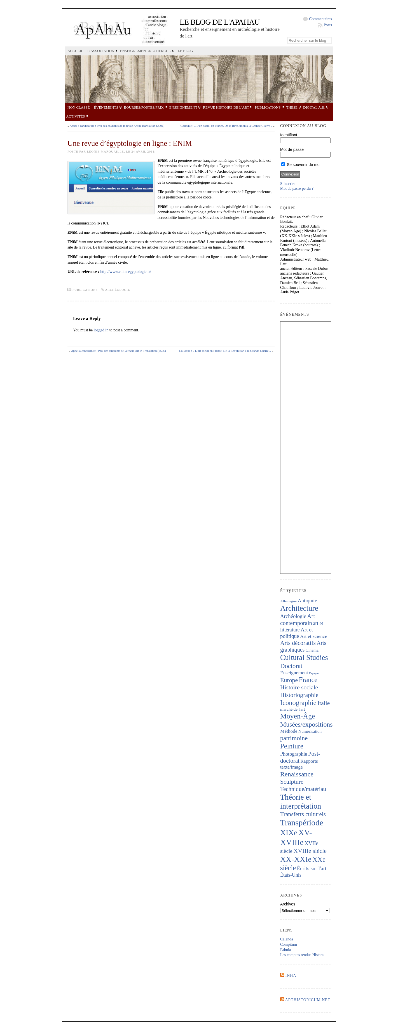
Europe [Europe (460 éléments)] (289, 679)
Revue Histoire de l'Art (226, 107)
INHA (290, 975)
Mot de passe (292, 149)
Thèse (292, 107)
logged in (101, 330)
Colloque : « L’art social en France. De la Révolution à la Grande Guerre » (226, 125)
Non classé (78, 107)
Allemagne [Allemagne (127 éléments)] (288, 601)
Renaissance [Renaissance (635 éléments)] (296, 774)
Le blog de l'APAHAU (220, 22)
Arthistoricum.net (308, 1000)
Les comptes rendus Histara (302, 955)
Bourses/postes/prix (144, 107)
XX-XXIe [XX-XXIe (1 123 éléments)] (296, 859)
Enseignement (183, 107)
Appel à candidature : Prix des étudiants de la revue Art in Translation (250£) (117, 125)
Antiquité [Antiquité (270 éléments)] (307, 600)
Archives (287, 904)
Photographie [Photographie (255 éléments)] (293, 754)
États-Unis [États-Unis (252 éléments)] (290, 875)
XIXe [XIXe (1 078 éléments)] (288, 832)
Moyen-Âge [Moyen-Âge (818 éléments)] (297, 716)
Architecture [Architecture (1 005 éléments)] (299, 608)
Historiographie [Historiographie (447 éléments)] (299, 695)
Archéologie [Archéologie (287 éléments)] (293, 616)
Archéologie (117, 289)
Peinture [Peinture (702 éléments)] (291, 746)
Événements (106, 107)
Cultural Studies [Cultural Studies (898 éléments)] (304, 657)
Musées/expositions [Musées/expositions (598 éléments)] (306, 724)
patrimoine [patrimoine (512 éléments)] (294, 738)
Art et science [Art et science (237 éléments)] (313, 636)
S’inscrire (287, 184)
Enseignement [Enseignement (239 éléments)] (294, 672)
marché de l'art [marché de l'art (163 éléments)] (292, 709)
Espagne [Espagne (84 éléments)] (314, 673)
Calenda (286, 939)
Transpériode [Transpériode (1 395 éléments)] (301, 822)
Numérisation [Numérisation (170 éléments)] (310, 731)
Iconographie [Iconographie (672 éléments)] (298, 702)
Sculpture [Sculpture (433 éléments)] (291, 781)
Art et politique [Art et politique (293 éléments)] (296, 633)
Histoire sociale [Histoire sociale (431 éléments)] (299, 687)
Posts (328, 25)
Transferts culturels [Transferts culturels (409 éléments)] (303, 814)
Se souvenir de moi (300, 164)
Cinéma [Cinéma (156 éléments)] (312, 650)
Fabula (285, 950)
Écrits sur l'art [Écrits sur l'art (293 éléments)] (312, 868)
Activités (75, 116)
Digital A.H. (314, 107)
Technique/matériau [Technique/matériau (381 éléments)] (303, 789)
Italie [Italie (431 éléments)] (323, 703)
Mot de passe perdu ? (296, 188)
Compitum (288, 944)
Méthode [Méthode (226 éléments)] (289, 731)
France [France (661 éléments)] (308, 679)
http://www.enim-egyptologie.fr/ (125, 272)
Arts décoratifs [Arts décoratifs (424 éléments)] (298, 643)
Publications (267, 107)
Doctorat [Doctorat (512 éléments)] (291, 666)
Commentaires (320, 19)
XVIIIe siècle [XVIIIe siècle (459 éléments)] (310, 850)
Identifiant (288, 135)
